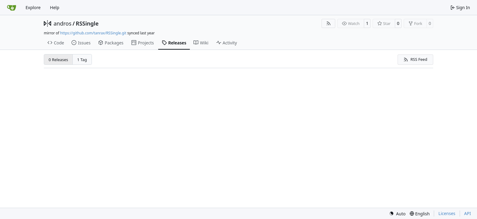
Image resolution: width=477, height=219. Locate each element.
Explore (33, 7)
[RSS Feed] (329, 23)
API (467, 213)
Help (54, 7)
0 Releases (58, 59)
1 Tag (82, 59)
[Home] (11, 7)
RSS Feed (415, 59)
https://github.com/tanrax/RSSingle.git (93, 33)
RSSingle (87, 23)
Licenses (446, 213)
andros (62, 23)
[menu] (397, 214)
